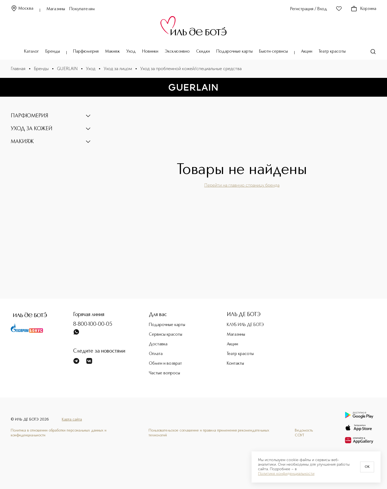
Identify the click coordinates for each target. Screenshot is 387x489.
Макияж (112, 51)
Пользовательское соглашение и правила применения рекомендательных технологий (209, 433)
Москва (22, 9)
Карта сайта (72, 419)
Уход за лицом (118, 68)
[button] (51, 116)
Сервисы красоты (165, 334)
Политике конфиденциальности (286, 474)
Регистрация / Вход (308, 9)
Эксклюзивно (177, 51)
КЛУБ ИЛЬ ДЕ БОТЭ (245, 325)
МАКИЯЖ (22, 141)
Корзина (363, 9)
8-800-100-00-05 (92, 324)
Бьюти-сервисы (273, 51)
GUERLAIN (67, 68)
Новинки (150, 51)
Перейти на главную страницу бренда (242, 185)
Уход (131, 51)
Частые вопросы (164, 373)
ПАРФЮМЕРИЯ (29, 116)
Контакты (235, 363)
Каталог (31, 51)
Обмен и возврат (165, 363)
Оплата (156, 354)
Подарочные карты (234, 51)
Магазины (55, 9)
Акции (306, 51)
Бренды (52, 51)
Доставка (158, 344)
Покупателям (82, 9)
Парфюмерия (86, 51)
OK (367, 467)
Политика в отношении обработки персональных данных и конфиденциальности (58, 433)
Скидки (203, 51)
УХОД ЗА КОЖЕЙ (31, 129)
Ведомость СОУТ (304, 433)
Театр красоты (332, 51)
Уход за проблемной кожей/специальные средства (191, 68)
